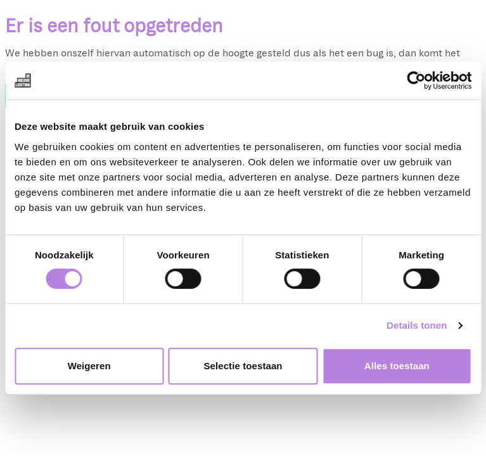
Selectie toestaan (242, 365)
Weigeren (89, 365)
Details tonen (417, 325)
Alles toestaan (397, 365)
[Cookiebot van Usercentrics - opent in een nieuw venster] (416, 80)
